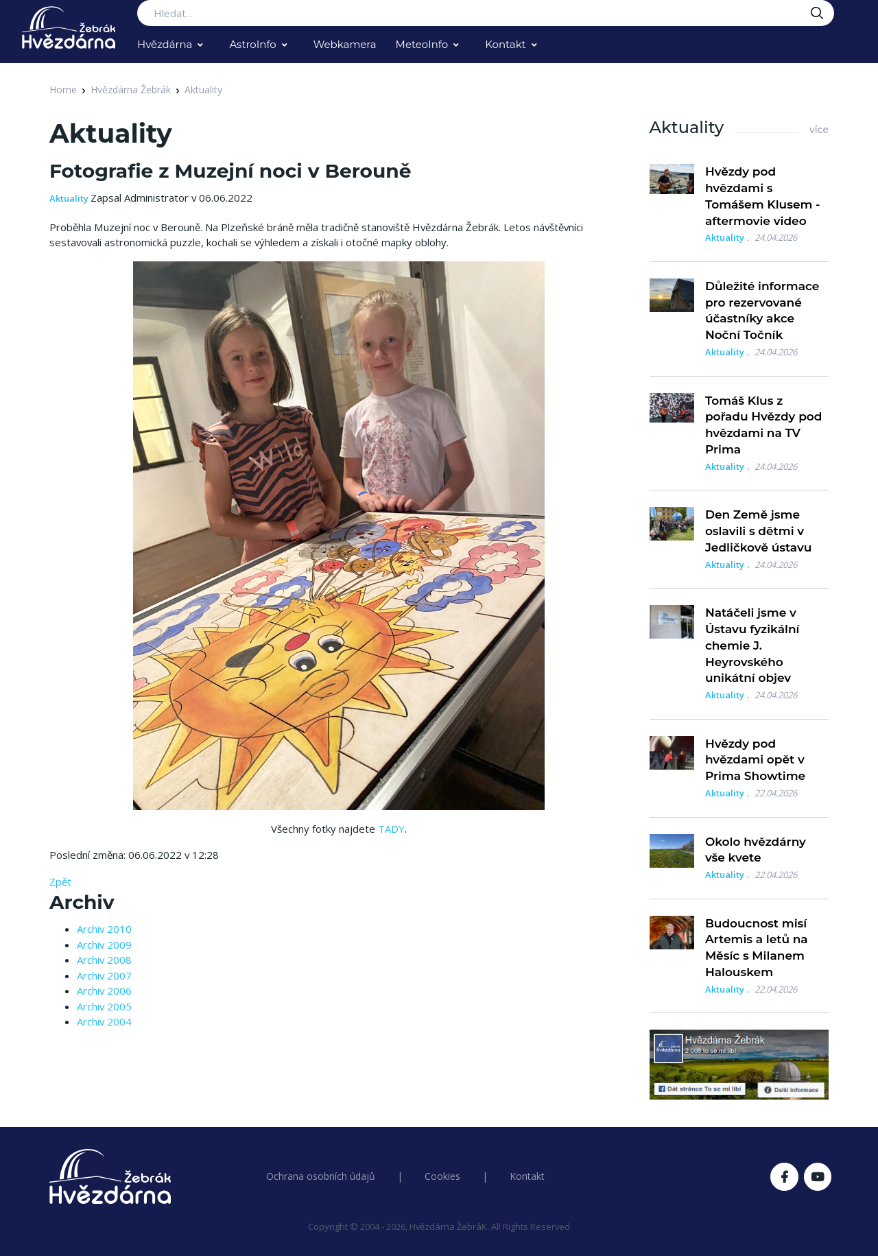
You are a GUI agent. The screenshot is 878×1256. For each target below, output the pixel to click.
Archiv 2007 (104, 975)
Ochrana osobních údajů (320, 1176)
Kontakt (505, 44)
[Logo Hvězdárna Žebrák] (68, 27)
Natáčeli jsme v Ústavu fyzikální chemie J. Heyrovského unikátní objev (752, 645)
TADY (391, 829)
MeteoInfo (422, 44)
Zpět (60, 881)
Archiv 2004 (104, 1021)
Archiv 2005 (104, 1006)
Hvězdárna (164, 44)
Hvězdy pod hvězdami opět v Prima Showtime (755, 760)
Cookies (442, 1176)
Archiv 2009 (104, 944)
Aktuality (203, 89)
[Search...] (485, 13)
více (819, 129)
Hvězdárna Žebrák (131, 89)
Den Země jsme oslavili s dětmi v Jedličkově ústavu (758, 531)
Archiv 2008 (104, 960)
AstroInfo (252, 44)
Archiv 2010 (104, 929)
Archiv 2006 (104, 990)
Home (63, 89)
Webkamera (345, 44)
